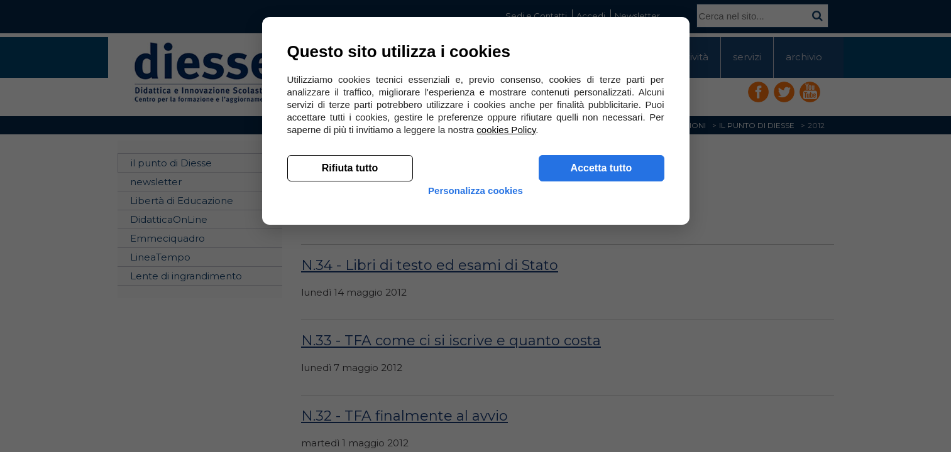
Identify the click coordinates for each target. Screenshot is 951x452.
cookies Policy (506, 313)
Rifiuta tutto (350, 352)
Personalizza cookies (475, 384)
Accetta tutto (601, 352)
